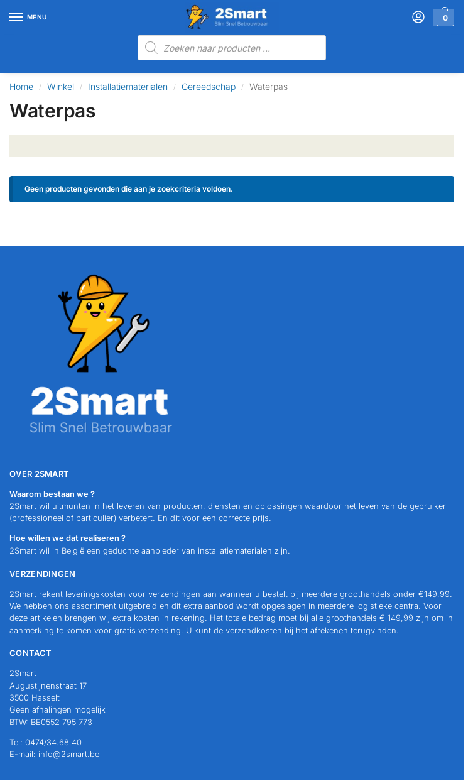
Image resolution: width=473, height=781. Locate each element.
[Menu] (28, 17)
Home (21, 86)
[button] (443, 17)
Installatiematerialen (128, 86)
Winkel (60, 86)
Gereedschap (209, 86)
